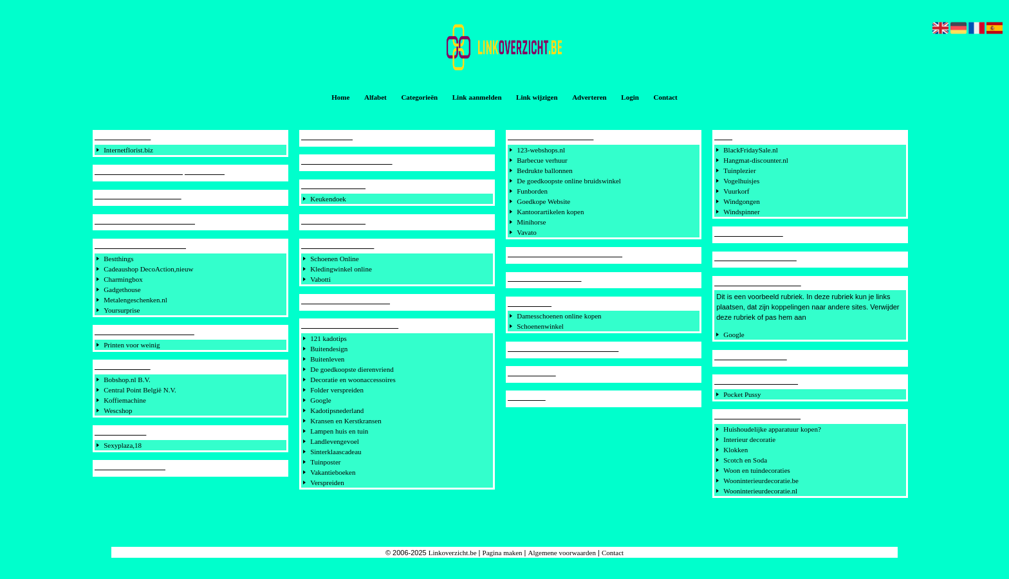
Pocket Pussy (742, 394)
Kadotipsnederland (337, 410)
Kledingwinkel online (341, 269)
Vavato (527, 232)
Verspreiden (327, 482)
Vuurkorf (736, 191)
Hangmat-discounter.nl (755, 160)
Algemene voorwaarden (562, 552)
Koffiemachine (125, 400)
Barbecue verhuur (542, 160)
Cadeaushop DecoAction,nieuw (148, 269)
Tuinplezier (739, 170)
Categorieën (419, 97)
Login (630, 97)
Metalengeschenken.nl (135, 300)
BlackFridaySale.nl (750, 150)
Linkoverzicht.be (453, 552)
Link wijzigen (536, 97)
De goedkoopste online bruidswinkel (569, 181)
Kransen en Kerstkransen (346, 421)
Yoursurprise (122, 310)
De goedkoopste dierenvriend (352, 369)
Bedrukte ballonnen (544, 170)
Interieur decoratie (749, 439)
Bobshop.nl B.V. (127, 379)
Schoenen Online (334, 258)
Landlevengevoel (334, 441)
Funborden (532, 191)
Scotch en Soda (745, 460)
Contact (665, 97)
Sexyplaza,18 (123, 445)
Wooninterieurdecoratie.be (761, 480)
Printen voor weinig (132, 345)
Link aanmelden (477, 97)
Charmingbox (123, 279)
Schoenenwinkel (540, 326)
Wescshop (118, 410)
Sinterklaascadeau (335, 451)
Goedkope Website (543, 201)
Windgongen (741, 201)
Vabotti (320, 279)
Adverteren (589, 97)
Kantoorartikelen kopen (550, 212)
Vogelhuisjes (741, 181)
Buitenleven (327, 359)
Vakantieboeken (332, 472)
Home (340, 97)
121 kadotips (328, 338)
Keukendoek (328, 199)
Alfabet (375, 97)
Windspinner (741, 212)
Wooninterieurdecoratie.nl (760, 491)
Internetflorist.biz (128, 150)
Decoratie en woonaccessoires (353, 379)
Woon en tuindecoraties (756, 470)
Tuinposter (325, 462)
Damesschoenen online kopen (559, 316)
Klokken (735, 450)
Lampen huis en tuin (339, 431)
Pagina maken (503, 552)
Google (320, 400)
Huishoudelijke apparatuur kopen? (772, 429)
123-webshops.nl (541, 150)
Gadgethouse (122, 289)
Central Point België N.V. (140, 390)
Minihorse (531, 222)
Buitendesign (328, 349)
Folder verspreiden (337, 390)
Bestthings (118, 258)
